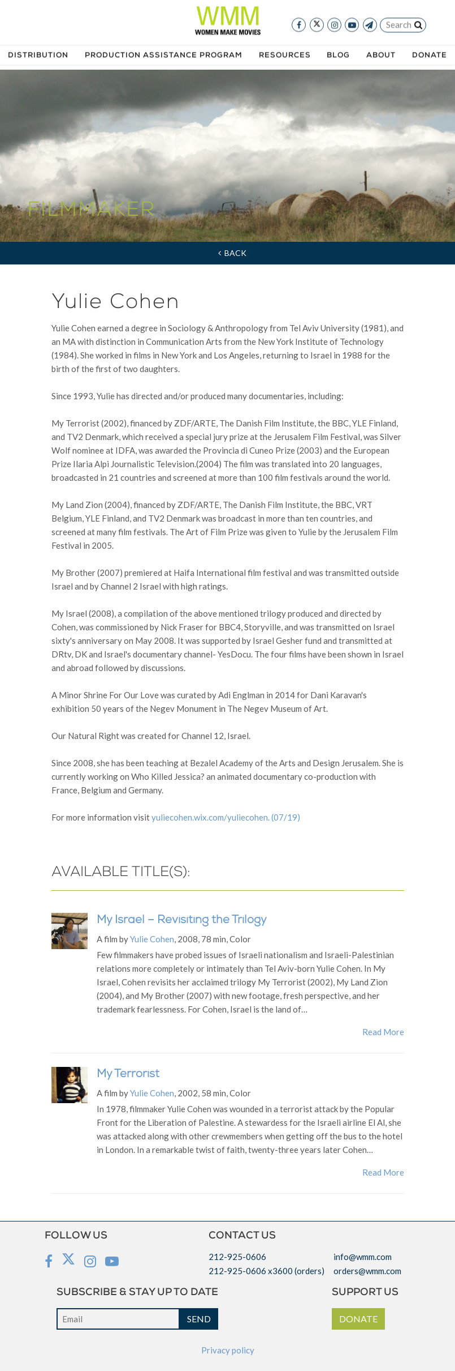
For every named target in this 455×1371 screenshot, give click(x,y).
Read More (383, 1032)
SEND (199, 1318)
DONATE (358, 1318)
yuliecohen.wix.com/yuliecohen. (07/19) (225, 817)
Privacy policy (227, 1350)
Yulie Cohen (152, 939)
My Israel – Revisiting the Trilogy (182, 920)
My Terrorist (128, 1074)
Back (232, 253)
